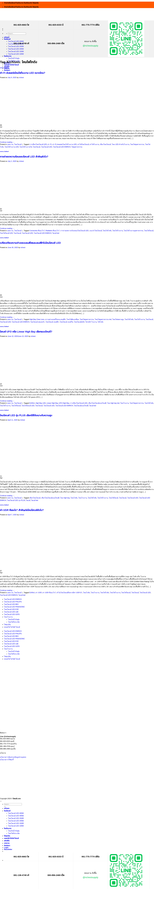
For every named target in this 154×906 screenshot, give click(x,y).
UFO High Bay (64, 403)
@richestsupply (90, 45)
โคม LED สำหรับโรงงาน (120, 144)
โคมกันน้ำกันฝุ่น (13, 58)
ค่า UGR (39, 592)
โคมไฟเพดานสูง (118, 319)
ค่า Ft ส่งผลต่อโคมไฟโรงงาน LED (65, 144)
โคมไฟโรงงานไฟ (26, 147)
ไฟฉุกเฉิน (7, 624)
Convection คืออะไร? (37, 230)
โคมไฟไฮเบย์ (148, 230)
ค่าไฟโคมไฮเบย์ (83, 144)
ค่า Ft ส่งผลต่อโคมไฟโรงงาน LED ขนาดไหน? (22, 73)
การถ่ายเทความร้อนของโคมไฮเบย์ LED (74, 230)
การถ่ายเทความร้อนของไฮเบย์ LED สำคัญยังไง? (24, 156)
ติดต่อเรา (7, 70)
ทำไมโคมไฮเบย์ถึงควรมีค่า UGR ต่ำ (69, 592)
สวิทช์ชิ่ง (7, 66)
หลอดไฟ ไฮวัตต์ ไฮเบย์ (11, 65)
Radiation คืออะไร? (52, 230)
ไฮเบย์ (28, 500)
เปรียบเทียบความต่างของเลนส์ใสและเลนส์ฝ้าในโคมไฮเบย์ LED (30, 242)
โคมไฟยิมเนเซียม (73, 319)
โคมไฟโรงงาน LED (12, 147)
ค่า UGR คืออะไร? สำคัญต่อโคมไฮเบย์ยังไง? (22, 510)
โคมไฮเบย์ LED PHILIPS (13, 602)
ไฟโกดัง (100, 322)
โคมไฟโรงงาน (117, 230)
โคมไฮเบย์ (7, 39)
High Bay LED (41, 403)
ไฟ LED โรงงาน (91, 322)
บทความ (2, 67)
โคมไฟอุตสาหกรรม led (103, 319)
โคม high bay (65, 498)
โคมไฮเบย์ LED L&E (11, 612)
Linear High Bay (52, 403)
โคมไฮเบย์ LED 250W (16, 46)
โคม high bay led (113, 403)
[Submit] (5, 806)
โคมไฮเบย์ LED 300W (16, 816)
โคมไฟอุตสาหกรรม (137, 144)
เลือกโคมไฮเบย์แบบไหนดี (97, 403)
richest (21, 77)
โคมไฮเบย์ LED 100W (16, 54)
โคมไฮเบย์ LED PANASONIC (14, 607)
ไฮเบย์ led (55, 233)
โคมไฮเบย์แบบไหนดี (81, 405)
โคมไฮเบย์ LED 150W (16, 51)
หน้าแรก (6, 37)
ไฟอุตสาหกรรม (76, 147)
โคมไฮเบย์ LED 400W (16, 41)
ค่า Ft (50, 144)
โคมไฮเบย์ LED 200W (16, 49)
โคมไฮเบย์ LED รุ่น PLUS (16, 500)
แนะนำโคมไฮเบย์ (95, 230)
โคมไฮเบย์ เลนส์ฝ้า (52, 322)
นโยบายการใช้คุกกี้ (7, 759)
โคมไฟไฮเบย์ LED (6, 233)
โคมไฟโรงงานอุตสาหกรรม (133, 230)
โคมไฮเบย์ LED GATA (12, 614)
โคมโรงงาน (7, 56)
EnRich (32, 403)
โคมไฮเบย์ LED (46, 147)
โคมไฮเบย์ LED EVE (11, 609)
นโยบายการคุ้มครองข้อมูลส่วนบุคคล (13, 757)
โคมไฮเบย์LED (79, 322)
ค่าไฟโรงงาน (94, 144)
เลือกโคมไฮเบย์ (105, 144)
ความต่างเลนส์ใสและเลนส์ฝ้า (55, 319)
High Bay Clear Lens (37, 319)
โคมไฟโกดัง (107, 230)
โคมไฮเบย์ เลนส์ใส (66, 322)
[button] (8, 849)
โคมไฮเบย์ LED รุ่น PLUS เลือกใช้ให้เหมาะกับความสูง (26, 415)
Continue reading (7, 142)
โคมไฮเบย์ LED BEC (11, 604)
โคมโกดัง (74, 498)
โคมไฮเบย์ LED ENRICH (62, 147)
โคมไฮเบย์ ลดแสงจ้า (37, 322)
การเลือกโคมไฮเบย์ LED (38, 144)
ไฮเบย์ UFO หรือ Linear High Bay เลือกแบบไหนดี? (26, 331)
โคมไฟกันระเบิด (14, 622)
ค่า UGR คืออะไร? (49, 592)
